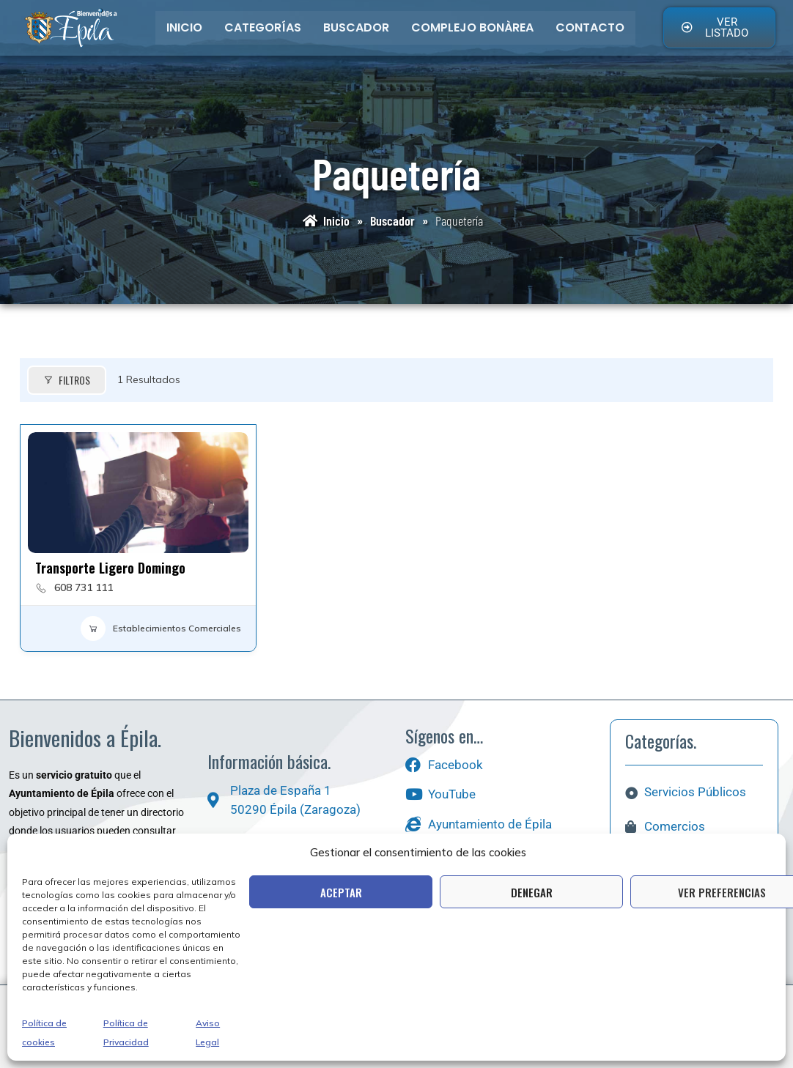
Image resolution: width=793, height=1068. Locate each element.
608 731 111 (83, 587)
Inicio (184, 27)
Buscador (356, 27)
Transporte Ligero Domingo (110, 567)
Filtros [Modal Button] (66, 379)
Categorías (262, 27)
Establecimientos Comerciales (161, 628)
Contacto (590, 27)
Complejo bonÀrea (472, 27)
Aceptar (341, 892)
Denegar (532, 892)
